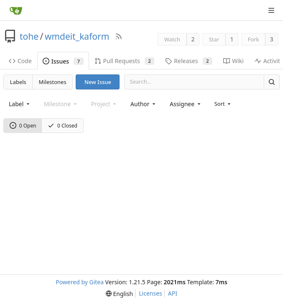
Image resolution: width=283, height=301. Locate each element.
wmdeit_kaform (77, 36)
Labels (18, 82)
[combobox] (19, 103)
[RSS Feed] (118, 36)
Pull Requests (124, 61)
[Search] (272, 81)
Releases (188, 61)
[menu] (223, 104)
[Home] (16, 10)
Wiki (233, 61)
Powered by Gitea (80, 282)
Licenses (150, 293)
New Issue (97, 82)
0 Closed (62, 125)
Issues (63, 61)
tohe (29, 36)
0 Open (23, 125)
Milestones (52, 82)
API (172, 293)
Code (20, 61)
